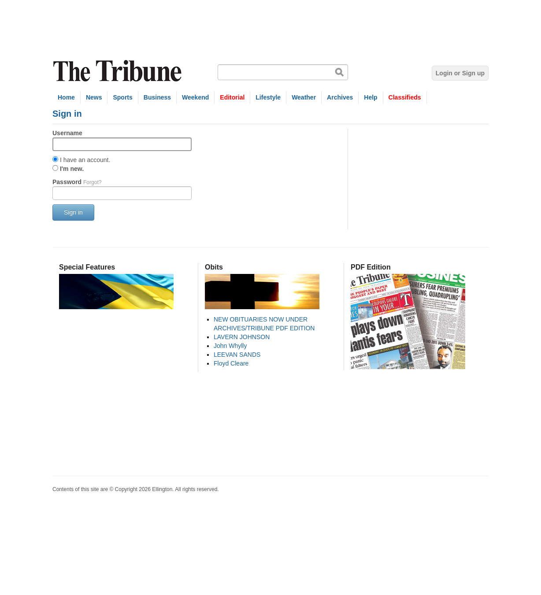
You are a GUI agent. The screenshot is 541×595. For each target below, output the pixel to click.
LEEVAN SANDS (237, 354)
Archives (340, 97)
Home (66, 97)
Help (370, 97)
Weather (304, 97)
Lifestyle (268, 97)
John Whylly (230, 345)
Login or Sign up (460, 73)
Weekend (195, 97)
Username (67, 133)
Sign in (73, 212)
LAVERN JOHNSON (242, 336)
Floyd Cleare (231, 363)
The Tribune (118, 71)
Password (76, 181)
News (94, 97)
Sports (122, 97)
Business (157, 97)
